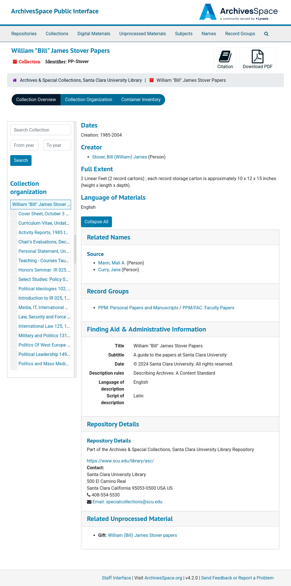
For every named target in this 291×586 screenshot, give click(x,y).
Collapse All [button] (97, 221)
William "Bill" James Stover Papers (47, 204)
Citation (225, 59)
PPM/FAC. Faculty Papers (208, 307)
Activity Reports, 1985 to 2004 (48, 232)
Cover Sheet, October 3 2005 (47, 213)
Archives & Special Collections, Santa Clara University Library (81, 80)
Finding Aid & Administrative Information (146, 329)
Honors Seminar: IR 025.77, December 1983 (62, 270)
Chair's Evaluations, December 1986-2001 (60, 242)
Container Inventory (141, 99)
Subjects (183, 33)
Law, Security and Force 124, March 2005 (59, 317)
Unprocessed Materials (142, 33)
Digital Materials (93, 33)
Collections (57, 33)
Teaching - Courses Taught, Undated (54, 260)
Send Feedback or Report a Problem (237, 578)
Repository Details (113, 424)
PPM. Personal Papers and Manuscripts (138, 307)
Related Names (108, 237)
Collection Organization (88, 99)
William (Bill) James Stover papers (142, 535)
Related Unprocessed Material (130, 518)
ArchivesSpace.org (163, 578)
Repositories (24, 33)
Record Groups (240, 33)
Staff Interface (116, 578)
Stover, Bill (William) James (119, 157)
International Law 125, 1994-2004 (52, 326)
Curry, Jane (109, 269)
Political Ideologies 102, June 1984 (53, 288)
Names (209, 33)
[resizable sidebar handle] (75, 250)
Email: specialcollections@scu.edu (127, 501)
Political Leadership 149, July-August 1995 (61, 354)
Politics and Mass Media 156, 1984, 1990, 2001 (66, 363)
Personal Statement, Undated (47, 251)
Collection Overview (36, 99)
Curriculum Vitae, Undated (44, 223)
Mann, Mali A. (112, 263)
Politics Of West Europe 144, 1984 (52, 345)
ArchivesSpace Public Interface (55, 11)
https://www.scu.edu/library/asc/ (120, 461)
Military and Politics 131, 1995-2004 (54, 335)
